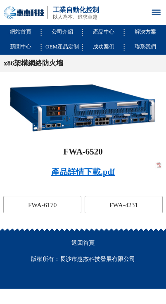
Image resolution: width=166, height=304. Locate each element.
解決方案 (145, 32)
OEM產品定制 (62, 46)
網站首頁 (20, 32)
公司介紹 (62, 32)
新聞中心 (20, 46)
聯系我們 (145, 46)
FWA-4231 (123, 204)
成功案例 (103, 46)
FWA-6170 (42, 204)
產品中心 (103, 32)
